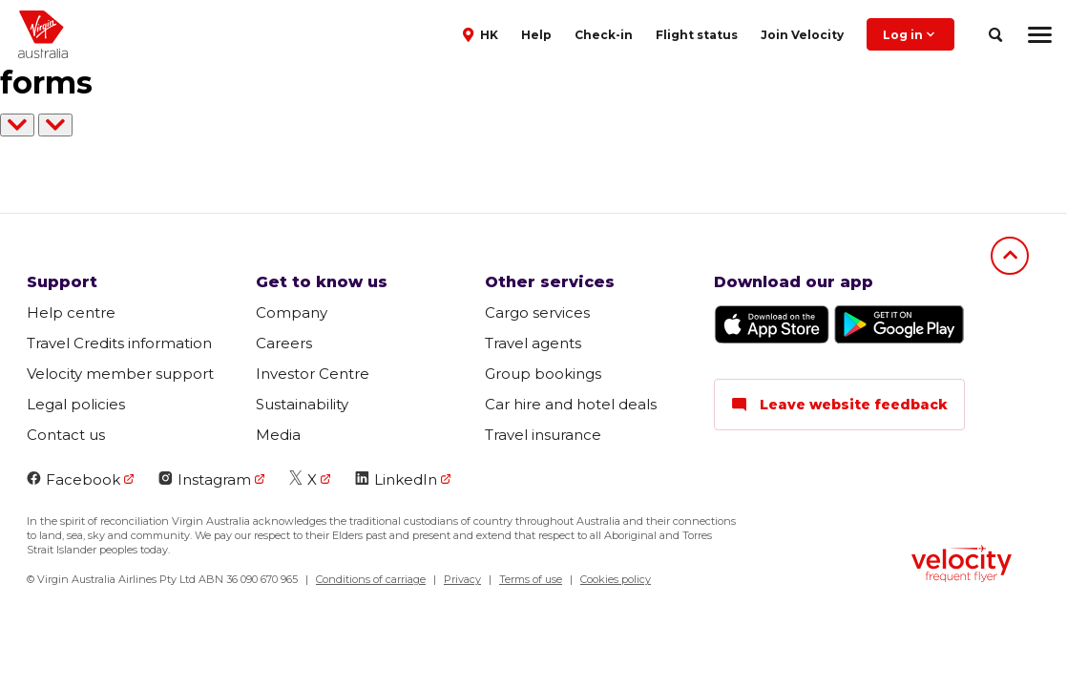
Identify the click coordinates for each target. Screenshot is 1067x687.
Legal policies (76, 404)
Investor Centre (312, 373)
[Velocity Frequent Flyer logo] (961, 566)
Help (536, 35)
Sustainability (302, 404)
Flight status (697, 35)
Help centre (71, 312)
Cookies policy (615, 579)
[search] (995, 34)
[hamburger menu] (1040, 34)
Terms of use (530, 579)
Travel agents (533, 343)
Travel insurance (543, 435)
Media (278, 435)
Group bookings (543, 373)
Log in (910, 34)
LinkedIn (396, 479)
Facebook (73, 479)
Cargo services (537, 312)
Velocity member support (120, 373)
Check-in (604, 35)
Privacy (462, 579)
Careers (284, 343)
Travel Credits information (119, 343)
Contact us (66, 435)
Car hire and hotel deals (571, 404)
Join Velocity (802, 35)
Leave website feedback (839, 404)
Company (291, 312)
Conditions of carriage (371, 579)
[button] (482, 33)
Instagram (204, 479)
